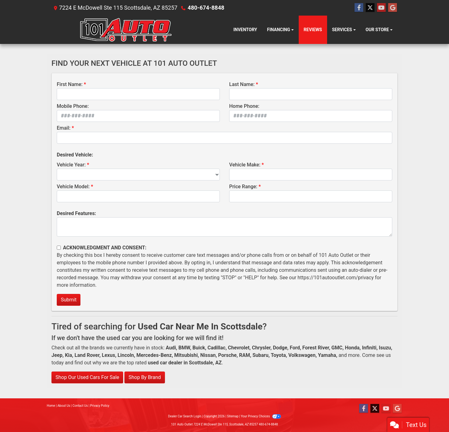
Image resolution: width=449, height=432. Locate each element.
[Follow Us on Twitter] (370, 7)
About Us (63, 405)
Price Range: (243, 187)
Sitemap (233, 416)
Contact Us (80, 405)
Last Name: (242, 84)
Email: (63, 128)
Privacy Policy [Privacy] (99, 405)
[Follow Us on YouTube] (381, 7)
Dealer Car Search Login (184, 416)
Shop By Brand (144, 377)
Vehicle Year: (71, 165)
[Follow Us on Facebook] (359, 7)
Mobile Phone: (73, 106)
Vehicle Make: (244, 165)
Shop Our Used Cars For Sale (87, 377)
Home (51, 405)
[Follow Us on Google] (392, 7)
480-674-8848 (206, 7)
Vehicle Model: (73, 187)
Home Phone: (244, 106)
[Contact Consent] (59, 248)
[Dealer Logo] (130, 29)
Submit (68, 300)
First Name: (70, 84)
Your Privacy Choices (261, 416)
